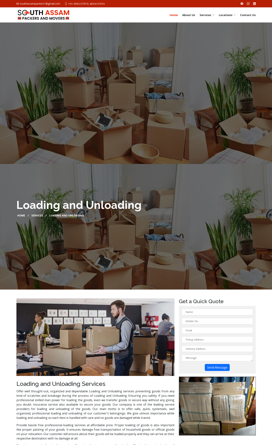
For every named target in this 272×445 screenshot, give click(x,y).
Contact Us (248, 15)
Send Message (217, 367)
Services (37, 215)
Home (174, 15)
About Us (188, 15)
